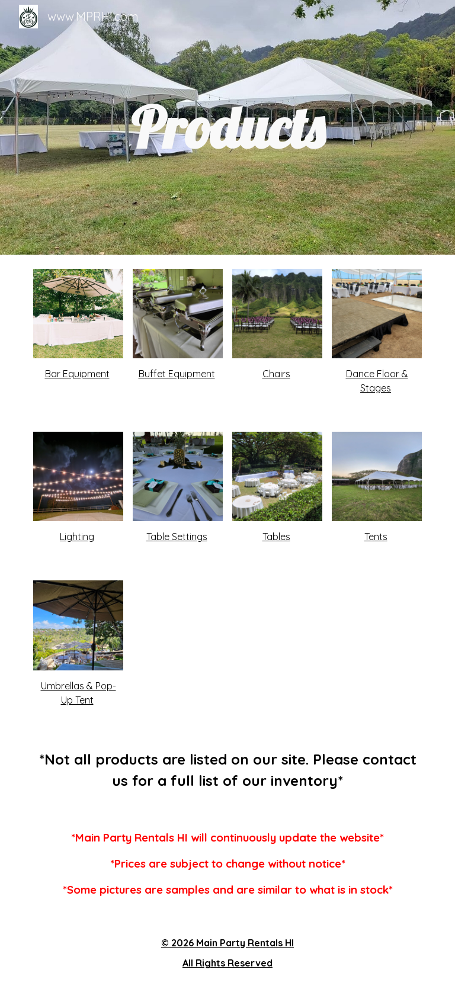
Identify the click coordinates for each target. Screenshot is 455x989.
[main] (227, 127)
